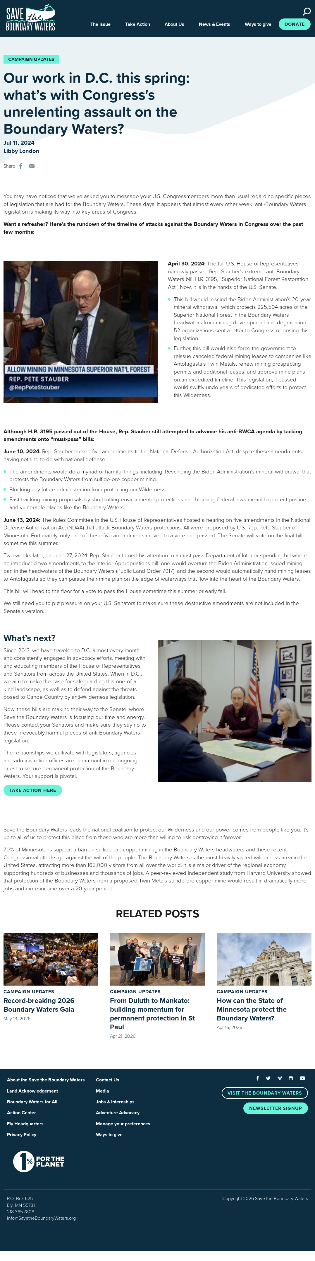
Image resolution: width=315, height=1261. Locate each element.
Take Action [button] (137, 25)
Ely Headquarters (25, 1127)
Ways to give (109, 1138)
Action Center (21, 1116)
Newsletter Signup (275, 1109)
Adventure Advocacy (118, 1116)
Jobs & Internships (115, 1104)
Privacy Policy (21, 1138)
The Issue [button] (100, 25)
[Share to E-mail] (31, 167)
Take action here (32, 792)
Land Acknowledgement (32, 1093)
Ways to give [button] (258, 25)
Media (102, 1093)
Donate (295, 25)
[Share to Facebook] (20, 167)
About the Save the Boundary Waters (46, 1082)
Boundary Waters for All (32, 1104)
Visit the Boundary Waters (265, 1095)
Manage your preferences (123, 1127)
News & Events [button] (214, 25)
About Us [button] (174, 25)
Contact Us (107, 1082)
